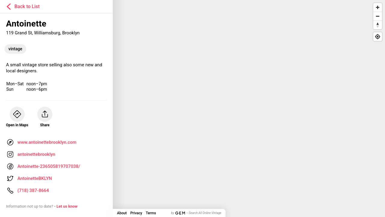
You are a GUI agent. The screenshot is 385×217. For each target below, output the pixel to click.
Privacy (136, 213)
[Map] (192, 108)
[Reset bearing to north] (377, 24)
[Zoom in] (377, 7)
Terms (151, 213)
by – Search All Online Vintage (196, 213)
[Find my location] (377, 36)
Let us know (67, 206)
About (122, 213)
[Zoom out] (377, 16)
